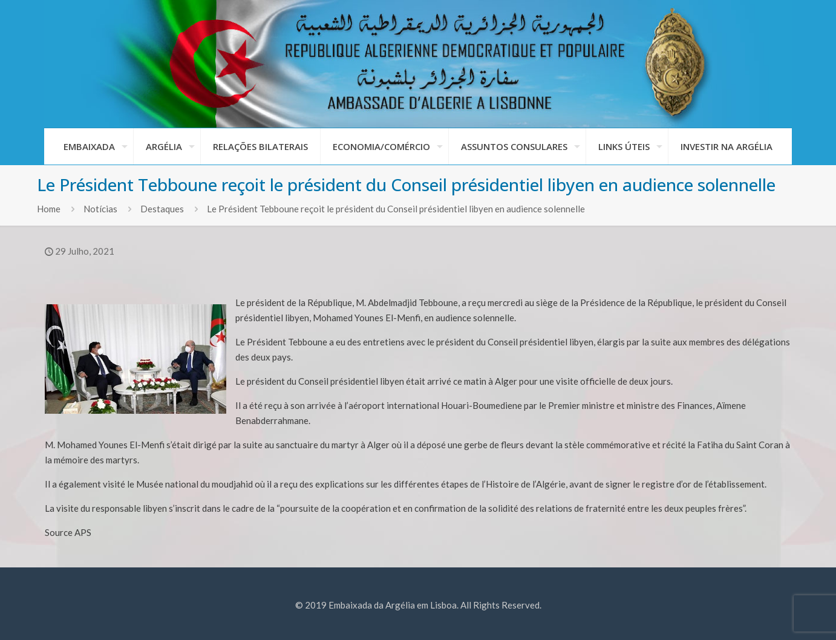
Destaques (162, 208)
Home (48, 208)
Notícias (100, 208)
